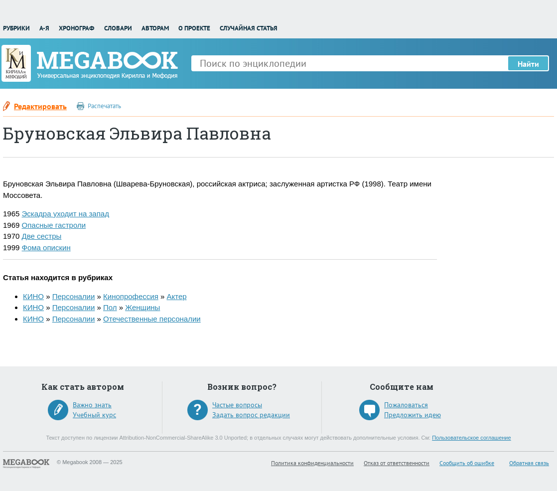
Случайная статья (249, 28)
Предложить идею (412, 414)
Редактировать (40, 106)
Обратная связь (529, 463)
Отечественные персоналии (152, 319)
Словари (118, 28)
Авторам (155, 28)
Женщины (142, 307)
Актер (176, 296)
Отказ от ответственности (396, 463)
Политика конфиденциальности (312, 463)
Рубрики (16, 28)
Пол (110, 307)
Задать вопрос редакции (251, 414)
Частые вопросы (237, 404)
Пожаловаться (406, 404)
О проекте (194, 28)
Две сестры (42, 236)
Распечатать (104, 106)
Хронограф (76, 28)
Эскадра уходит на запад (65, 213)
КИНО (33, 296)
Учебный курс (94, 414)
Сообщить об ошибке (466, 463)
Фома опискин (46, 247)
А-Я (44, 28)
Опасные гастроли (54, 225)
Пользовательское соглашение (471, 438)
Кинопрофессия (130, 296)
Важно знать (92, 404)
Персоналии (73, 296)
